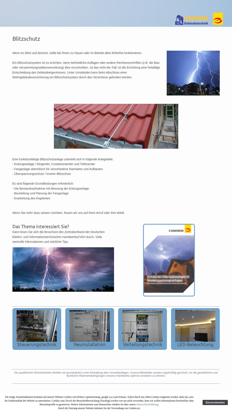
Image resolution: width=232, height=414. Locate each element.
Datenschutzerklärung (147, 404)
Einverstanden (215, 402)
